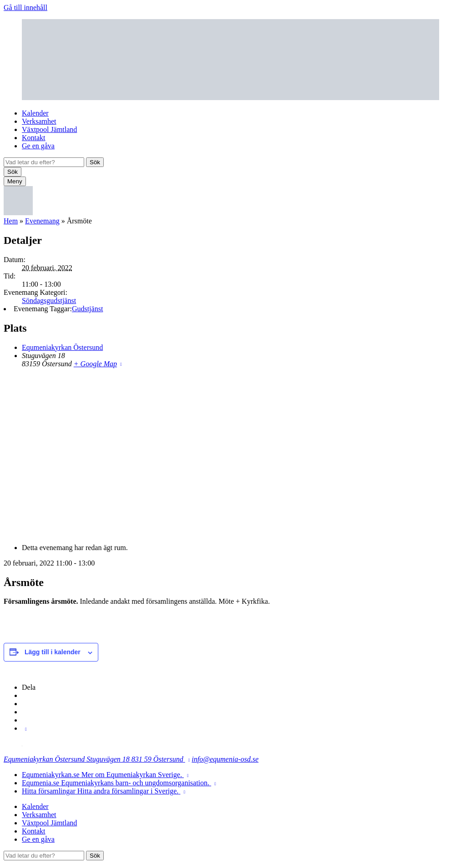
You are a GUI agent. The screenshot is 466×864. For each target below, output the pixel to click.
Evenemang (42, 221)
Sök (95, 162)
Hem (11, 221)
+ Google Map (95, 364)
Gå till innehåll (25, 7)
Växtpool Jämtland (49, 129)
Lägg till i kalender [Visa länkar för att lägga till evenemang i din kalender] (53, 652)
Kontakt (34, 137)
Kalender (35, 113)
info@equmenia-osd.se (225, 759)
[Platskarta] (233, 455)
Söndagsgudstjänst (49, 300)
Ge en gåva (38, 146)
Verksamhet (39, 121)
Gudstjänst (87, 309)
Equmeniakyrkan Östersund (62, 347)
